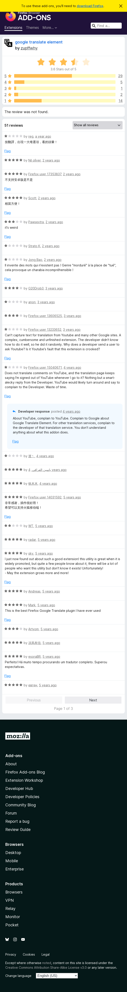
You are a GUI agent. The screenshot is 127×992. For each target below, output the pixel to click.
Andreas (34, 591)
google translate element (39, 42)
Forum (11, 813)
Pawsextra (36, 222)
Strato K (34, 246)
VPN (9, 900)
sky (30, 553)
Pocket (12, 925)
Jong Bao (35, 260)
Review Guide (18, 829)
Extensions (13, 27)
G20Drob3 (36, 288)
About (11, 764)
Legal (46, 954)
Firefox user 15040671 (45, 367)
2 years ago (51, 160)
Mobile (11, 860)
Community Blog (20, 805)
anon (32, 302)
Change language (18, 976)
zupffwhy (29, 48)
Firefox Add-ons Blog (25, 772)
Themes (32, 27)
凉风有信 (34, 643)
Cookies (29, 954)
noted (46, 963)
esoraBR (34, 656)
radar (32, 539)
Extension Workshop (24, 780)
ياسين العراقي (41, 470)
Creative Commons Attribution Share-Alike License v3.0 (46, 967)
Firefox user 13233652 (44, 329)
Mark (32, 605)
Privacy (10, 954)
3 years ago (54, 288)
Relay (10, 908)
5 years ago (72, 497)
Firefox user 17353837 (44, 174)
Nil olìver (34, 160)
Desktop (13, 852)
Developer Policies (22, 796)
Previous (34, 700)
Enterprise (14, 869)
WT (30, 526)
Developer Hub (19, 788)
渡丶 (31, 456)
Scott (32, 198)
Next (93, 700)
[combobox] (106, 26)
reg (30, 136)
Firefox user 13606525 (45, 316)
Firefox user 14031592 (45, 497)
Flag (7, 151)
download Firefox (90, 6)
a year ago (43, 136)
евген (32, 685)
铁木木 (33, 483)
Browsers (14, 892)
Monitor (12, 916)
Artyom (33, 629)
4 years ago (72, 367)
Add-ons (13, 755)
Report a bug (17, 821)
